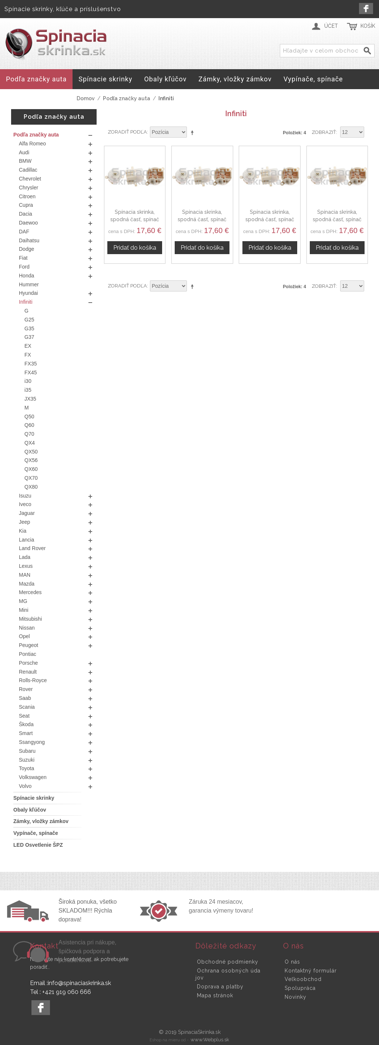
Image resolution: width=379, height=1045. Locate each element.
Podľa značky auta (126, 98)
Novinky (295, 997)
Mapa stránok (215, 995)
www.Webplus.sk (210, 1039)
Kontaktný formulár (311, 971)
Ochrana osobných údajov (228, 974)
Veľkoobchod (303, 979)
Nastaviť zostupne (193, 132)
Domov (86, 98)
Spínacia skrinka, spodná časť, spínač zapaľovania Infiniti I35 (270, 219)
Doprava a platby (220, 987)
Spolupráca (300, 988)
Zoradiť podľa (127, 132)
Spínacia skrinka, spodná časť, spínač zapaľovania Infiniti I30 (202, 219)
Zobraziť (324, 132)
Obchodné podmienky (227, 962)
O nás (292, 962)
